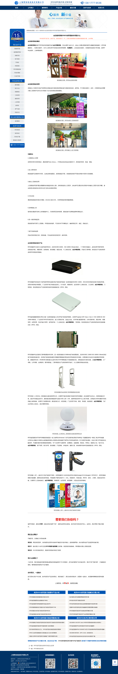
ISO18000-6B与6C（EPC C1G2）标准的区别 (81, 632)
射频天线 (17, 55)
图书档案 (17, 85)
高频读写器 (17, 48)
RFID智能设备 (17, 69)
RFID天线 (35, 671)
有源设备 (17, 65)
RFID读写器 (20, 665)
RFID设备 (47, 671)
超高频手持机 (54, 671)
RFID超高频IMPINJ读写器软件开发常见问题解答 (81, 626)
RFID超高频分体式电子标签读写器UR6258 (40, 614)
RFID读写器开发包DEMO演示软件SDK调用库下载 (82, 636)
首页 (16, 8)
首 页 (37, 30)
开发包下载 (17, 136)
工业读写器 (41, 671)
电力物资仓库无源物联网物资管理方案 (79, 597)
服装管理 (17, 98)
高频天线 (74, 671)
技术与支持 (87, 8)
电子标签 (17, 59)
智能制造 (17, 91)
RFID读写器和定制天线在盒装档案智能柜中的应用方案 (83, 604)
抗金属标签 (79, 671)
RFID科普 (17, 129)
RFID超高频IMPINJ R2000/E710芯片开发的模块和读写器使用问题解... (87, 629)
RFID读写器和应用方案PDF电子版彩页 (69, 641)
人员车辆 (17, 102)
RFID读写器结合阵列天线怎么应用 (44, 645)
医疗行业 (17, 88)
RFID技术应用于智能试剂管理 (77, 600)
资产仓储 (17, 109)
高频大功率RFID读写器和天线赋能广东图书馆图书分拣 (43, 636)
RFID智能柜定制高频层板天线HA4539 (39, 597)
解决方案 (73, 8)
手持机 (17, 62)
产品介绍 (59, 8)
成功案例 (17, 121)
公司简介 (31, 8)
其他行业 (17, 112)
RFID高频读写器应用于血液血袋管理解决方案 (81, 610)
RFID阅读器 (61, 671)
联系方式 (101, 8)
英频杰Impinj (29, 671)
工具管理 (17, 95)
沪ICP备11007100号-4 (21, 661)
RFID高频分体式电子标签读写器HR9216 (39, 610)
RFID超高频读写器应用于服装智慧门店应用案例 (41, 626)
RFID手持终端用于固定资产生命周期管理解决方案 (82, 614)
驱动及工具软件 (17, 140)
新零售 (17, 105)
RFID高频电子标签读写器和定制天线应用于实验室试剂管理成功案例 (46, 622)
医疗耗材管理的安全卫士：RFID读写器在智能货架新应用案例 (45, 629)
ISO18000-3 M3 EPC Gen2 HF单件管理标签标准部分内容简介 (85, 622)
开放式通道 (17, 72)
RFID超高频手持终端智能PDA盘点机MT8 (39, 604)
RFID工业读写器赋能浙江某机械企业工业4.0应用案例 (43, 632)
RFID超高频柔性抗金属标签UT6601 (38, 600)
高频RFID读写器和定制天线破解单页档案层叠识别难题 (83, 607)
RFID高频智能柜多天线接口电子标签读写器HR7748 (42, 607)
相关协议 (17, 133)
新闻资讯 (45, 8)
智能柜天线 (67, 671)
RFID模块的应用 (38, 648)
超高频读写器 (17, 52)
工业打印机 (17, 76)
